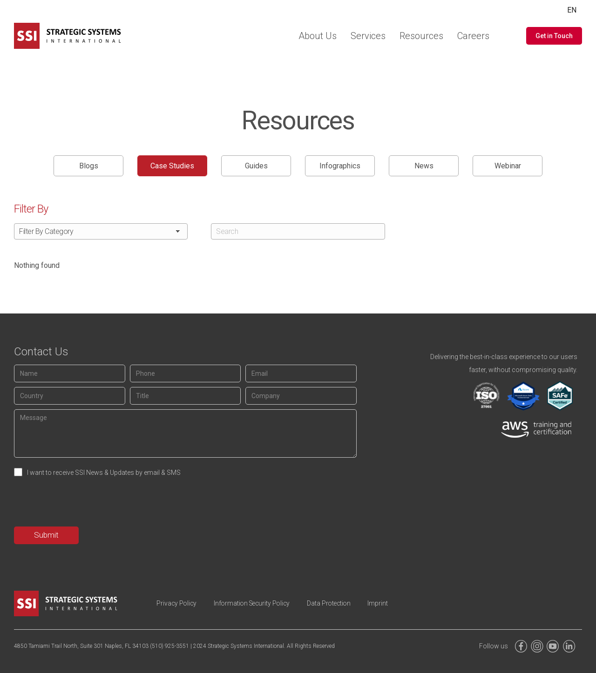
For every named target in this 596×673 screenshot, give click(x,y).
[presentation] (85, 504)
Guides (256, 165)
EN (571, 10)
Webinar (507, 165)
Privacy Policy (178, 603)
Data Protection (338, 603)
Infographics (339, 165)
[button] (554, 36)
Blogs (88, 165)
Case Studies (172, 165)
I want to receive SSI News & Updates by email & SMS (104, 472)
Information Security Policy (257, 603)
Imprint (390, 603)
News (423, 165)
